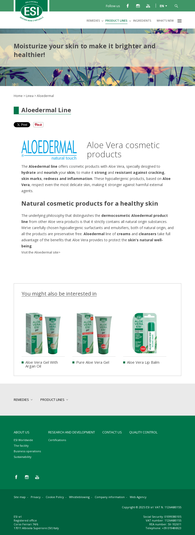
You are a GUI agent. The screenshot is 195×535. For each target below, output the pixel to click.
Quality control (143, 432)
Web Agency (138, 497)
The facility (21, 445)
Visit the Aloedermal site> (40, 252)
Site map (20, 497)
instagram (137, 6)
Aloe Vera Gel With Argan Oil (41, 364)
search (176, 6)
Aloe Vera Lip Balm (143, 362)
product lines (116, 20)
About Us (21, 432)
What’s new (165, 20)
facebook (127, 6)
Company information (110, 497)
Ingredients (142, 20)
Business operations (27, 451)
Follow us (113, 6)
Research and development (71, 432)
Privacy (36, 497)
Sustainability (22, 457)
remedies (93, 20)
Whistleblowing (79, 497)
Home (18, 96)
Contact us (112, 432)
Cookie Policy (55, 497)
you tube (148, 6)
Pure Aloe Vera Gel (92, 362)
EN (162, 6)
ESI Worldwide (23, 440)
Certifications (57, 440)
